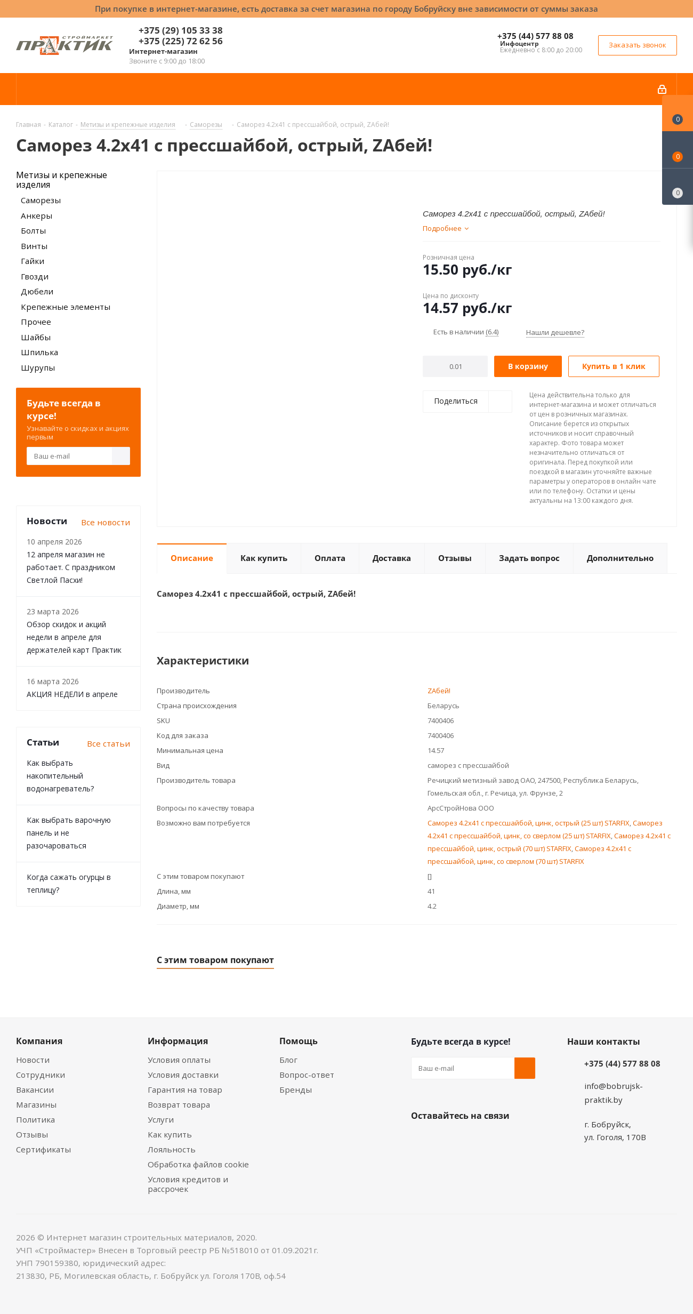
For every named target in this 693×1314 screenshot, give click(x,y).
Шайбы (36, 337)
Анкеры (36, 215)
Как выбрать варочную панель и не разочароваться (69, 833)
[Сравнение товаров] (677, 187)
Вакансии (35, 1089)
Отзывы (32, 1134)
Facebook (448, 1140)
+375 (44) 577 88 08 (535, 36)
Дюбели (37, 291)
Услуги (161, 1119)
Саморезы (41, 200)
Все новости (105, 522)
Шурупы (38, 367)
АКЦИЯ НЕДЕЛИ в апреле (72, 694)
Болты (33, 230)
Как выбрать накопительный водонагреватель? (60, 776)
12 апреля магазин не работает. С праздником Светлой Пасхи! (71, 567)
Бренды (295, 1089)
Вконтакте (421, 1140)
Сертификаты (43, 1149)
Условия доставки (183, 1074)
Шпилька (39, 352)
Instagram (475, 1140)
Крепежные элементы (65, 306)
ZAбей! (439, 690)
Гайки (32, 260)
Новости (33, 1059)
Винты (34, 246)
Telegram (501, 1140)
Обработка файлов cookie (198, 1164)
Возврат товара (179, 1104)
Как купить (170, 1134)
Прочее (36, 321)
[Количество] (455, 366)
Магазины (36, 1104)
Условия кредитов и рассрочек (188, 1184)
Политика (35, 1119)
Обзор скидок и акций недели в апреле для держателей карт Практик (74, 637)
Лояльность (172, 1149)
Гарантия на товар (185, 1089)
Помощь (298, 1041)
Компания (39, 1041)
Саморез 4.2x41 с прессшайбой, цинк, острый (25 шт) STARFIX (529, 823)
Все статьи (108, 743)
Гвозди (35, 276)
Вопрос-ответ (306, 1074)
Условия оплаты (179, 1059)
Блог (288, 1059)
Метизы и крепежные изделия (61, 179)
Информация (178, 1041)
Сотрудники (40, 1074)
